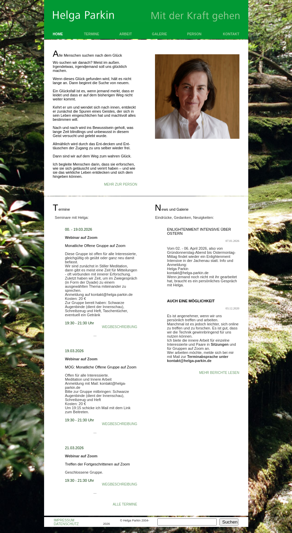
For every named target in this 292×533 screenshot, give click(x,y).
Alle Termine (125, 504)
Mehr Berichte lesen (219, 373)
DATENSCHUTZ (66, 524)
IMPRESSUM (64, 520)
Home (58, 34)
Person (194, 34)
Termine (91, 34)
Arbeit (125, 34)
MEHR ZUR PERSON (120, 184)
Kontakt (231, 34)
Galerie (159, 34)
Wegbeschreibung (119, 327)
